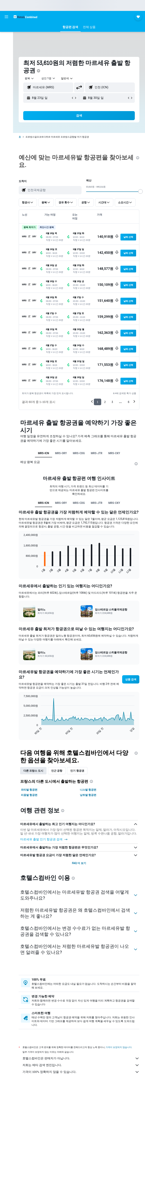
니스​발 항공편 (88, 789)
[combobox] (67, 78)
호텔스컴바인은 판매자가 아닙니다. (80, 1058)
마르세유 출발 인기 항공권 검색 (44, 839)
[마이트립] (6, 62)
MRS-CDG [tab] (79, 453)
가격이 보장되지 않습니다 (119, 1047)
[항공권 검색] (6, 36)
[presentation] (38, 70)
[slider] (140, 191)
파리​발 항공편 (29, 789)
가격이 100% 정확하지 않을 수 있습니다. (80, 1072)
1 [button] (97, 402)
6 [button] (128, 402)
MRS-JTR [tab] (96, 453)
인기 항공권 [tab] (77, 770)
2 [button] (105, 402)
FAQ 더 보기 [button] (79, 863)
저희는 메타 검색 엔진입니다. (80, 1065)
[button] (6, 17)
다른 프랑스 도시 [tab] (33, 770)
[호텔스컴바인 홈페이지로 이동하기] (25, 16)
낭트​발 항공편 (88, 794)
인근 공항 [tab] (56, 770)
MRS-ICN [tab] (43, 453)
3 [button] (112, 402)
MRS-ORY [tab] (61, 453)
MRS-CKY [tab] (114, 453)
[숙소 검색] (6, 28)
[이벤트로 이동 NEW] (6, 52)
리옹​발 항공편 (29, 794)
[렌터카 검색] (6, 44)
